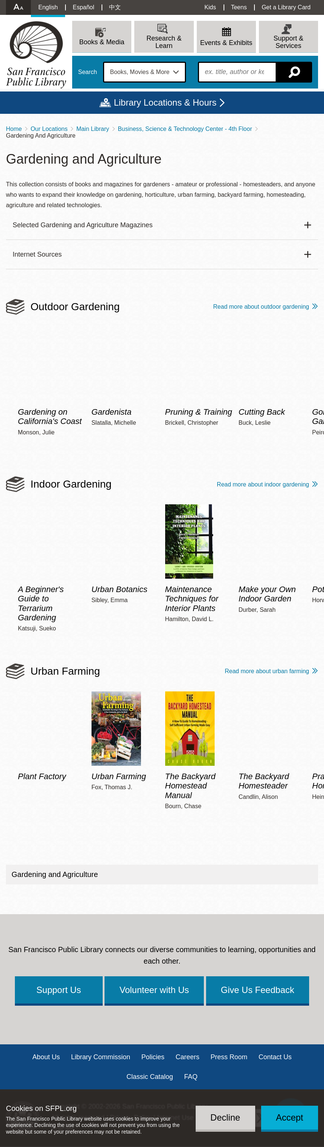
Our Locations (49, 129)
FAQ (191, 1076)
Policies (152, 1057)
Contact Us (275, 1057)
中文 (115, 7)
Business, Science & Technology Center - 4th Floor (185, 129)
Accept (289, 1117)
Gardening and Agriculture (55, 874)
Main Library (92, 129)
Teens (239, 7)
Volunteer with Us (154, 990)
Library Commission (100, 1057)
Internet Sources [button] (37, 254)
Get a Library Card (286, 7)
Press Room (229, 1057)
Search (87, 72)
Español (83, 7)
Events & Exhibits (226, 42)
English (48, 7)
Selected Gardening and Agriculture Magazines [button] (83, 225)
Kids (210, 7)
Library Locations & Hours (165, 102)
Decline (225, 1117)
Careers (187, 1057)
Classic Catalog (149, 1076)
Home (14, 129)
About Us (46, 1057)
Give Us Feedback (257, 990)
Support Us (58, 990)
